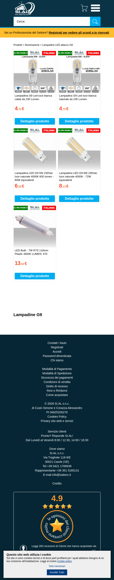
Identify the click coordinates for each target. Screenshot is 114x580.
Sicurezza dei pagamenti (57, 377)
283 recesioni (47, 546)
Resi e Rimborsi (57, 390)
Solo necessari (57, 566)
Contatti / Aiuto (56, 343)
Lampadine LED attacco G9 (57, 45)
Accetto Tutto (57, 572)
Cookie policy (64, 561)
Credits (57, 483)
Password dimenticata (57, 356)
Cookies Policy (57, 416)
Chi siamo (57, 360)
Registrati (57, 347)
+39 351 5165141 (67, 470)
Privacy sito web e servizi (57, 421)
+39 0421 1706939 (59, 466)
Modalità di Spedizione (57, 373)
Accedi (57, 351)
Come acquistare (57, 395)
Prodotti (17, 45)
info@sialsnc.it (61, 474)
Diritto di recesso (57, 386)
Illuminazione (32, 45)
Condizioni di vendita (57, 382)
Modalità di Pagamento (57, 369)
